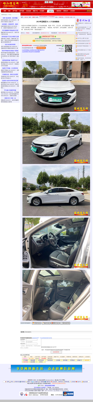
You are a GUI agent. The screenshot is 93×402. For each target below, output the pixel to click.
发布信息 (89, 11)
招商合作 (65, 11)
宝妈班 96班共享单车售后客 (10, 80)
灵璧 (24, 6)
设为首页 (56, 4)
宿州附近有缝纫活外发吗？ (84, 41)
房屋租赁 (23, 381)
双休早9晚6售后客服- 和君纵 (10, 50)
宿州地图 (65, 360)
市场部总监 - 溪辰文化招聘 (10, 74)
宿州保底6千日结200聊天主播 (10, 36)
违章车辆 (25, 362)
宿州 (24, 4)
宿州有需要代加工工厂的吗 (84, 50)
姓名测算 (33, 362)
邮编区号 (79, 360)
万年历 (41, 362)
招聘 (5, 11)
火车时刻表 (41, 360)
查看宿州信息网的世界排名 (59, 383)
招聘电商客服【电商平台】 (10, 60)
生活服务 (42, 11)
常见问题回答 (37, 387)
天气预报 (25, 360)
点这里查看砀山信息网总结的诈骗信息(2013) (33, 50)
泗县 (26, 6)
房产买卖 (15, 11)
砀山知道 (85, 381)
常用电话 (72, 360)
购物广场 (35, 11)
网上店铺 (31, 358)
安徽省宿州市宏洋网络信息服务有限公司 (35, 389)
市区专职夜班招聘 (10, 44)
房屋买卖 (17, 381)
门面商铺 (42, 381)
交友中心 (25, 358)
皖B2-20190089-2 (49, 390)
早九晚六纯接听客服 (10, 90)
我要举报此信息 (41, 48)
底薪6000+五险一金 (10, 98)
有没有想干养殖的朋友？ (83, 46)
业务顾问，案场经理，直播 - (10, 24)
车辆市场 (50, 11)
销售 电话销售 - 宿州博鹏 (10, 18)
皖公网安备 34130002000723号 (61, 390)
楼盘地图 (33, 360)
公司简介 (66, 389)
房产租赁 (21, 11)
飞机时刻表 (50, 360)
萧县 (26, 4)
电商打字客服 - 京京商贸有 (10, 68)
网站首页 (50, 358)
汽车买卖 (67, 17)
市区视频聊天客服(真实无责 (10, 30)
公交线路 (58, 360)
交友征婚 (28, 11)
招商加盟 (67, 381)
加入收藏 (61, 4)
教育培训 (59, 11)
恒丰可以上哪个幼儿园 (82, 38)
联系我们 (43, 387)
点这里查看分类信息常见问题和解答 (31, 51)
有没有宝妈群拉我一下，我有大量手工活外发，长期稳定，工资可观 (83, 29)
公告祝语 (72, 11)
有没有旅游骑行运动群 (82, 43)
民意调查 (44, 358)
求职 (9, 11)
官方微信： (46, 385)
